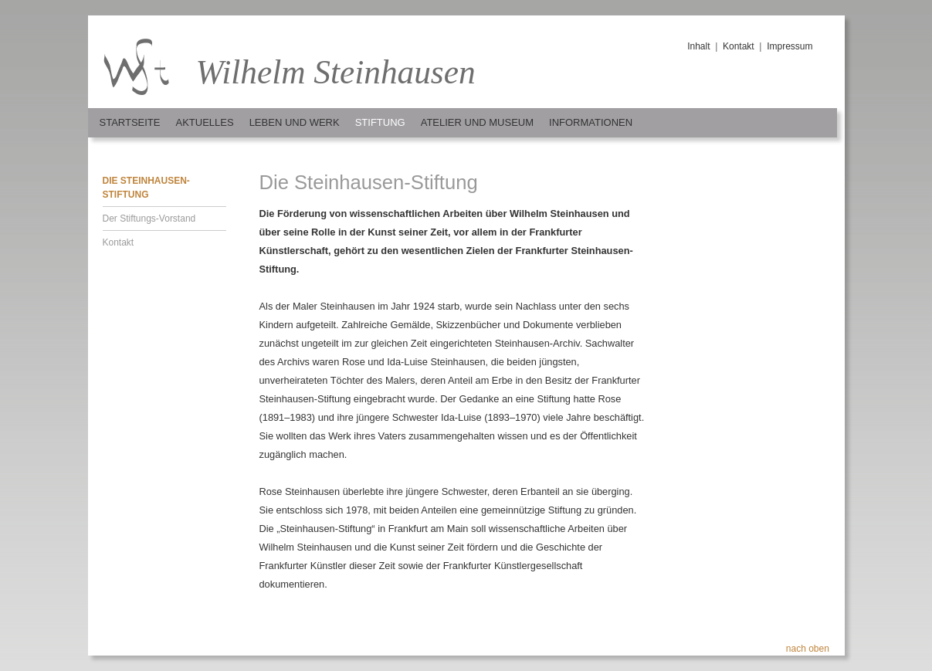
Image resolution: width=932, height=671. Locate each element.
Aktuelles (204, 122)
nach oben (807, 648)
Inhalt (698, 46)
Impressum (789, 46)
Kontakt (738, 46)
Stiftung (380, 122)
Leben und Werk (294, 122)
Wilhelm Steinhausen (336, 71)
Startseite (130, 122)
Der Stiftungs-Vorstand (149, 218)
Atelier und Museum (477, 122)
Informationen (590, 122)
